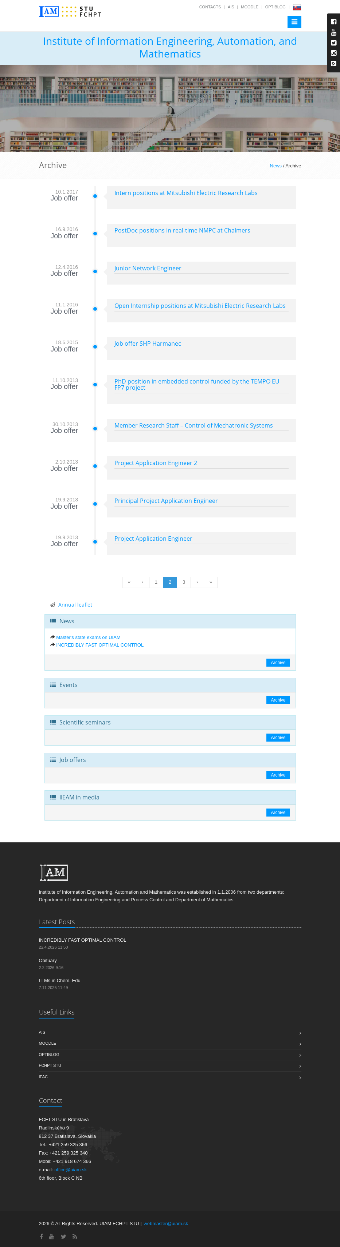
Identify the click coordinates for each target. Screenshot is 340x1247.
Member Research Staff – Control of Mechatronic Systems (193, 425)
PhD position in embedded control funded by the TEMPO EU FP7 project (197, 384)
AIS (231, 7)
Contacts (210, 7)
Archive (278, 662)
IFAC (43, 1077)
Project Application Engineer (153, 539)
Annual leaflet (75, 604)
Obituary (48, 960)
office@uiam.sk (70, 1169)
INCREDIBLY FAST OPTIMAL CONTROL (100, 645)
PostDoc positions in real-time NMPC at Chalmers (182, 230)
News (276, 165)
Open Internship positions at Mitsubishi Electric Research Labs (200, 306)
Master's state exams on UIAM (88, 637)
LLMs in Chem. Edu (60, 980)
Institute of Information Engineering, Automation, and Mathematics (170, 47)
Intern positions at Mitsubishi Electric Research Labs (186, 193)
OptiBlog (275, 7)
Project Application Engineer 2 (155, 463)
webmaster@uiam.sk (166, 1223)
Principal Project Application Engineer (166, 501)
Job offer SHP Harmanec (147, 343)
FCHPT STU (50, 1065)
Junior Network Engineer (147, 268)
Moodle (249, 7)
